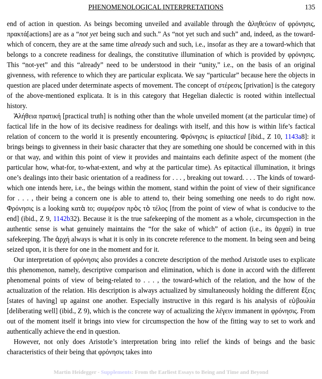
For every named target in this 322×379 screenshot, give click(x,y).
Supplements (116, 372)
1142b (61, 218)
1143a (293, 136)
